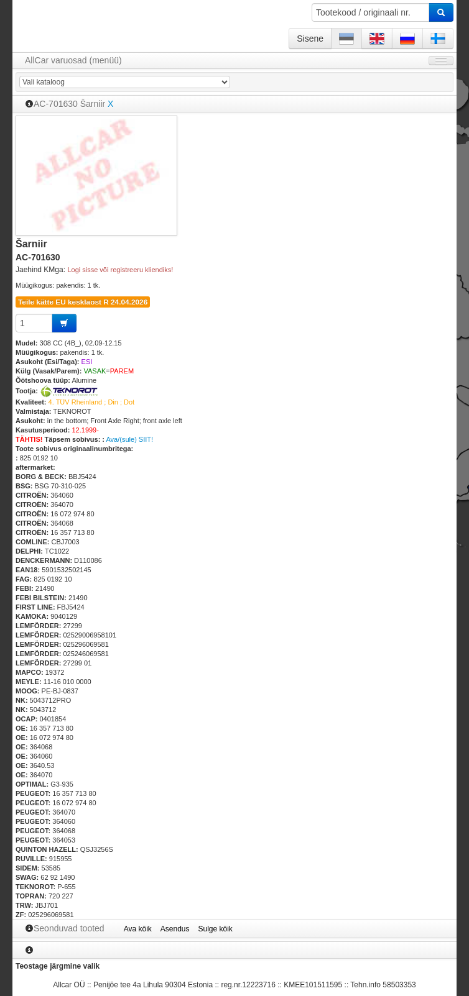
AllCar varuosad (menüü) (73, 60)
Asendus (175, 929)
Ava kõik (138, 929)
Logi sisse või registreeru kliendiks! (120, 269)
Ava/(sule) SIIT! (129, 439)
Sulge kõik (215, 929)
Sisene (310, 38)
